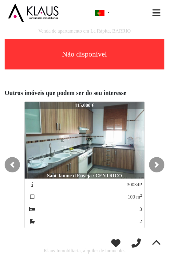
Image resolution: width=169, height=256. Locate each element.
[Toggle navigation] (156, 13)
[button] (12, 164)
